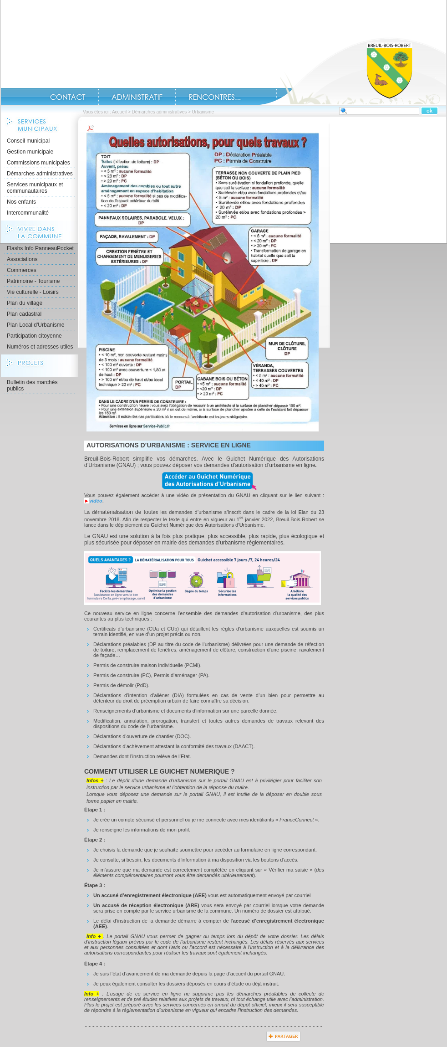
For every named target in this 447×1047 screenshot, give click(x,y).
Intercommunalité (28, 213)
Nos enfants (21, 202)
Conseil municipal (28, 141)
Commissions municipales (38, 162)
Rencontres (215, 97)
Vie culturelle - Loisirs (33, 292)
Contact (67, 97)
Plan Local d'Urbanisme (35, 325)
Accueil (352, 71)
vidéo (95, 500)
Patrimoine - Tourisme (33, 281)
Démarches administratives (159, 111)
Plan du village (24, 303)
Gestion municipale (30, 152)
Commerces (21, 270)
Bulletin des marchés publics (32, 385)
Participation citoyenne (34, 336)
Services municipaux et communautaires (35, 187)
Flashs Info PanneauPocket (40, 248)
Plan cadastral (24, 314)
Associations (22, 259)
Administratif (137, 97)
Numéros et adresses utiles (40, 347)
